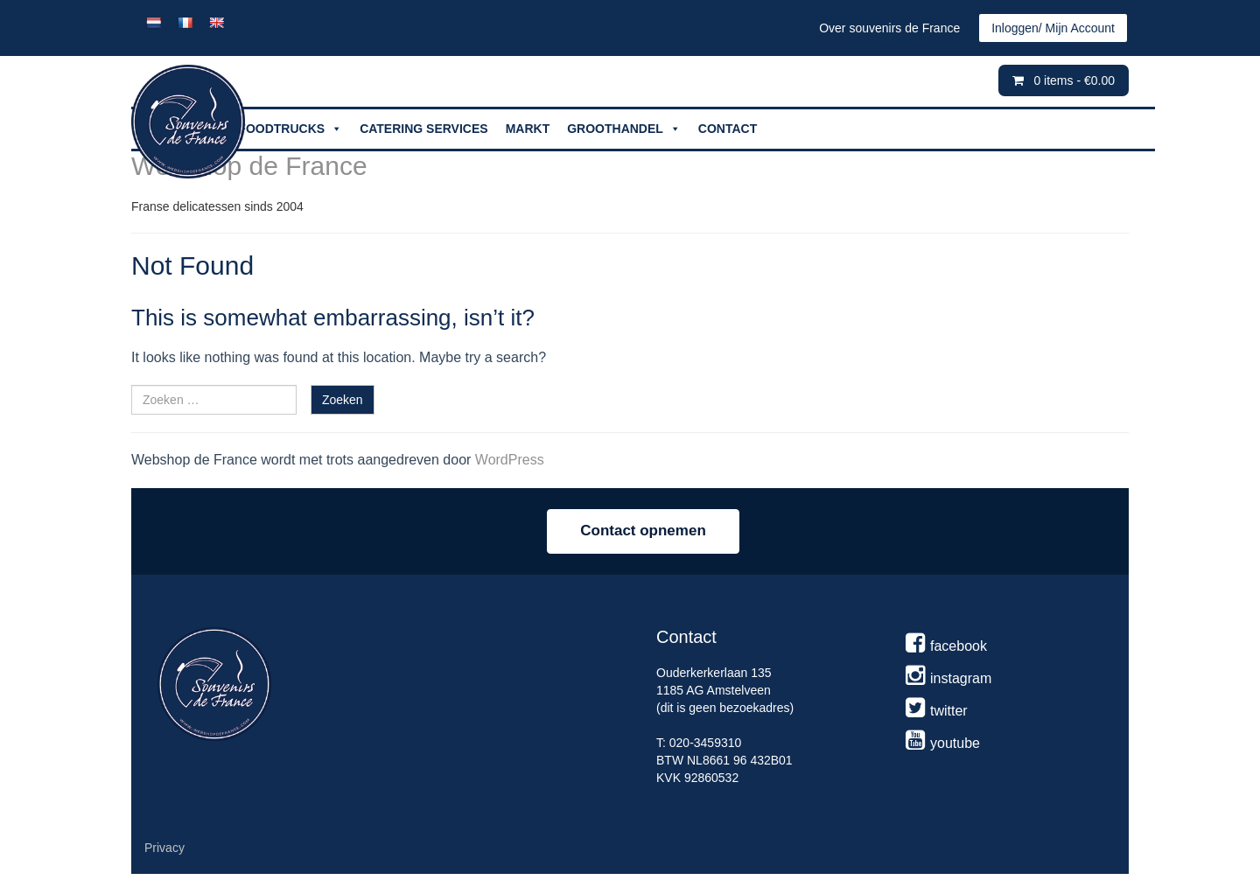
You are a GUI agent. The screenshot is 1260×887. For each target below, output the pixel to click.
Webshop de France (249, 165)
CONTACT (727, 129)
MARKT (528, 129)
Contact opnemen (643, 530)
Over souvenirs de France (889, 28)
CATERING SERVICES (424, 129)
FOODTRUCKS (290, 129)
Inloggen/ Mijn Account (1053, 28)
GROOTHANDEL (624, 129)
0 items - (1074, 80)
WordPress (509, 459)
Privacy (164, 848)
